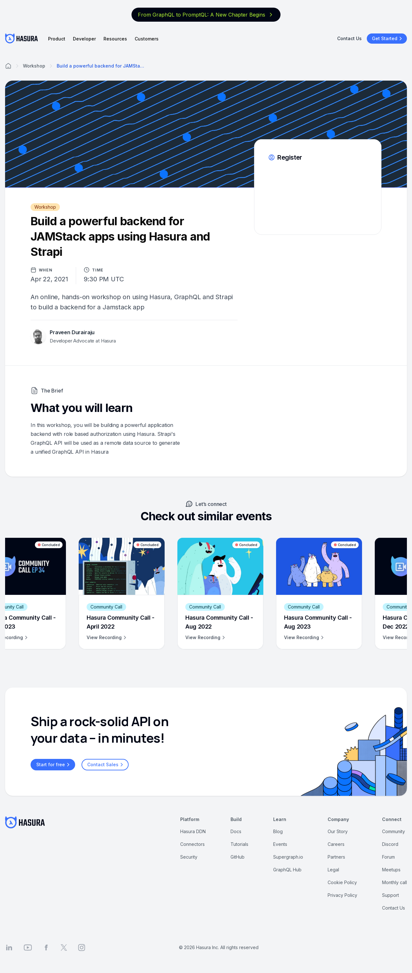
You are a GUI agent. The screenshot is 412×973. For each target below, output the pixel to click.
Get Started (388, 38)
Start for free (53, 764)
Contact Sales (106, 764)
